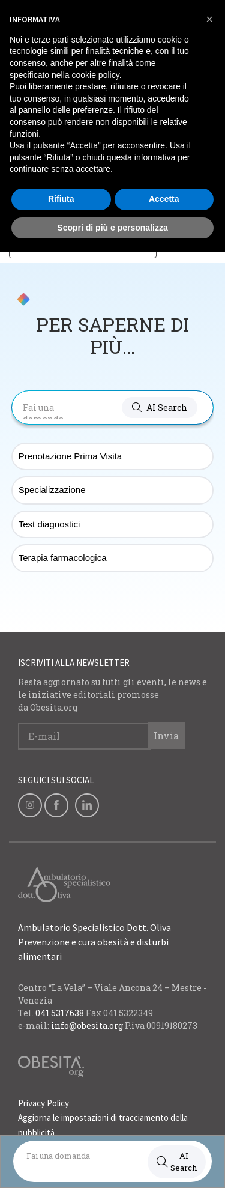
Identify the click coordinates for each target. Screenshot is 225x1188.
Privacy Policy (43, 1103)
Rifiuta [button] (61, 199)
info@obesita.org (87, 1025)
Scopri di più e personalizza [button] (112, 227)
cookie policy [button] (95, 75)
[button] (159, 407)
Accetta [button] (164, 199)
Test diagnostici (49, 524)
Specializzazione (52, 490)
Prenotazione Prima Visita (70, 456)
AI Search (177, 1161)
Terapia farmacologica (63, 558)
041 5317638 (59, 1013)
